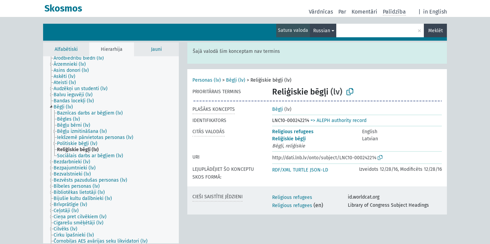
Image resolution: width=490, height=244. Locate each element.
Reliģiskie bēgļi (289, 139)
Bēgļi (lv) (235, 80)
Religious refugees (293, 132)
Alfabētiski (66, 49)
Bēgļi (277, 109)
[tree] (111, 149)
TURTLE (300, 170)
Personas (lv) (206, 80)
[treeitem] (81, 58)
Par (342, 11)
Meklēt (435, 31)
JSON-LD (319, 170)
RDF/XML (281, 170)
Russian (321, 31)
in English (435, 11)
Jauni (156, 49)
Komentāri (364, 11)
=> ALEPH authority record (338, 120)
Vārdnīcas (321, 11)
